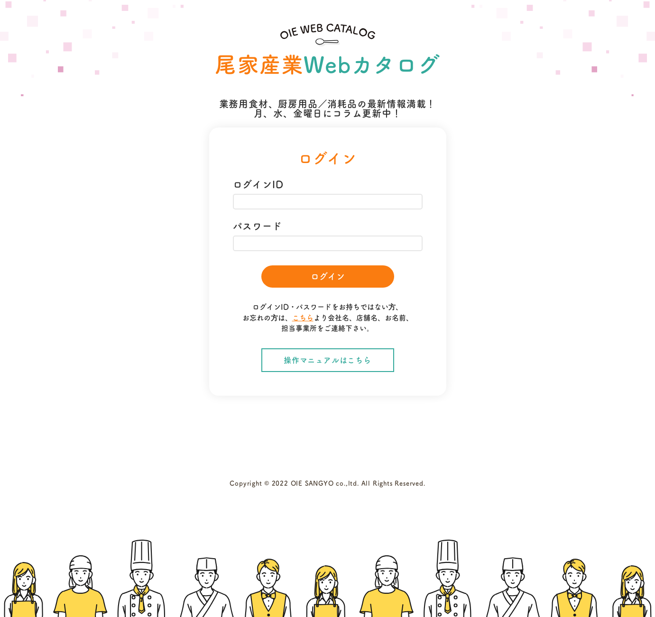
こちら (303, 317)
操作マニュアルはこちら (327, 360)
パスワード (257, 226)
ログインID (258, 184)
